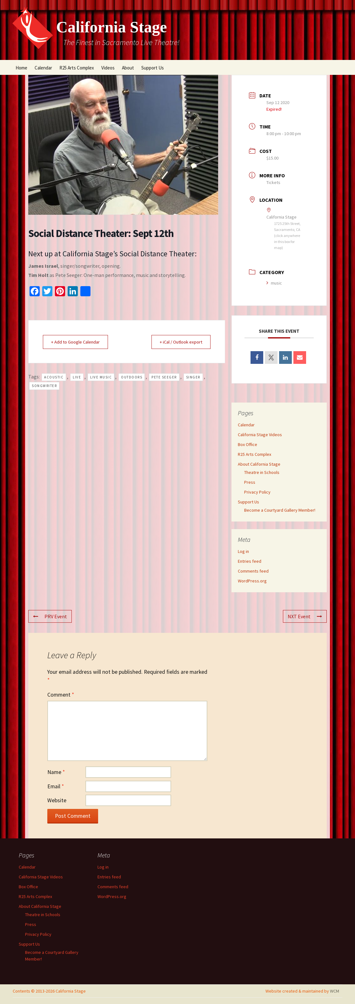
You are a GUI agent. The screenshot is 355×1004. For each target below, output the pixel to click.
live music (101, 377)
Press (249, 482)
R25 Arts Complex (76, 68)
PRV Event (50, 616)
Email (55, 786)
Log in (243, 551)
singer (193, 377)
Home (21, 68)
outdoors (131, 377)
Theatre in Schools (261, 472)
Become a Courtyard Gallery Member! (279, 510)
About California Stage (259, 464)
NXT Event (305, 616)
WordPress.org (252, 581)
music (274, 283)
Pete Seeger (164, 377)
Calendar (43, 68)
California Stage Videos (260, 434)
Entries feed (249, 561)
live (77, 377)
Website (56, 800)
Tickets (273, 182)
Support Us (152, 68)
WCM (334, 991)
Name (56, 772)
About (128, 68)
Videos (108, 68)
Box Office (247, 444)
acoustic (54, 377)
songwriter (44, 386)
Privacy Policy (257, 492)
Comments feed (253, 571)
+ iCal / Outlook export (179, 342)
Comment (60, 694)
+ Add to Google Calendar (77, 342)
